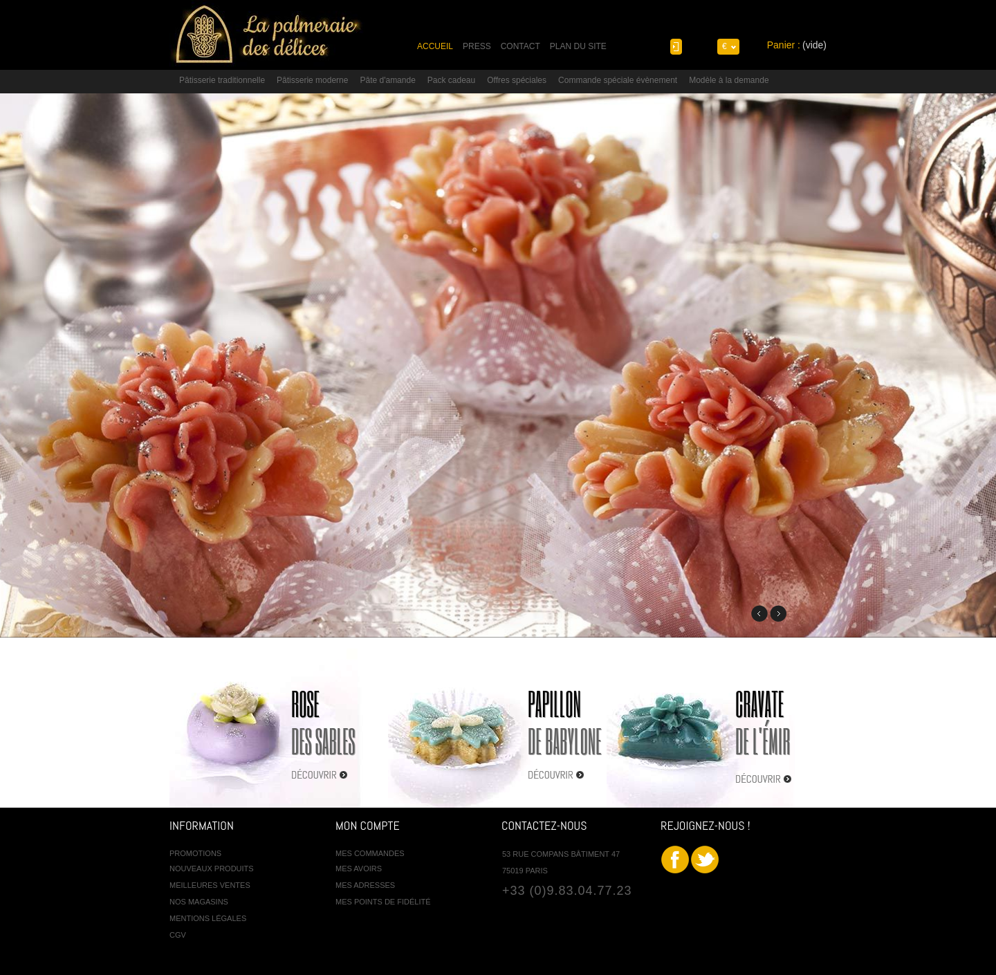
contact (520, 46)
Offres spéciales (516, 80)
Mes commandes (370, 853)
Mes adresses (365, 885)
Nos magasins (198, 902)
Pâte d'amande (387, 80)
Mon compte (367, 825)
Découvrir (314, 774)
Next (778, 613)
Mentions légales (207, 918)
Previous (759, 613)
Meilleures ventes (209, 885)
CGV (177, 935)
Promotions (195, 853)
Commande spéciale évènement (617, 80)
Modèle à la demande (728, 80)
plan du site (578, 46)
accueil (435, 46)
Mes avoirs (358, 868)
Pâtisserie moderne (312, 80)
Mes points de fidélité (383, 902)
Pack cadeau (451, 80)
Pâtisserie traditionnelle (222, 80)
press (477, 46)
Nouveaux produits (211, 868)
